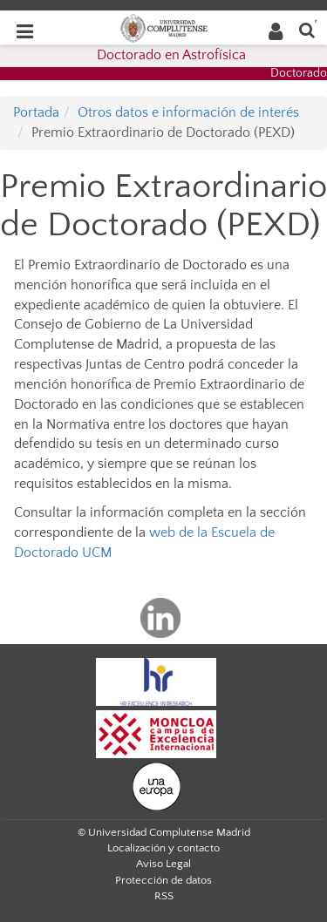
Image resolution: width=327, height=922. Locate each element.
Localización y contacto (163, 848)
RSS (164, 896)
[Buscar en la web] (307, 29)
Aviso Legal (163, 864)
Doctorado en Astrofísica (171, 55)
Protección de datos (163, 880)
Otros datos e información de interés (188, 112)
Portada (36, 112)
